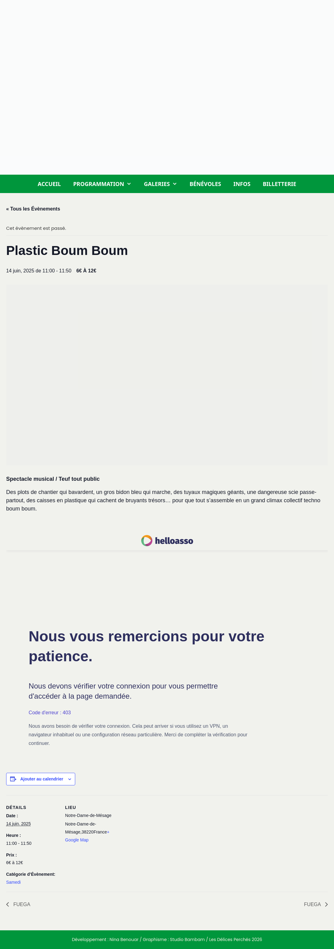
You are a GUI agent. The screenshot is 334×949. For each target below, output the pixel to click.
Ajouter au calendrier (41, 778)
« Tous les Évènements (33, 208)
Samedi (13, 882)
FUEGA (21, 904)
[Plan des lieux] (156, 837)
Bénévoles (205, 184)
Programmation (105, 184)
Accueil (49, 184)
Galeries (164, 184)
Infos (242, 184)
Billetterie (279, 184)
